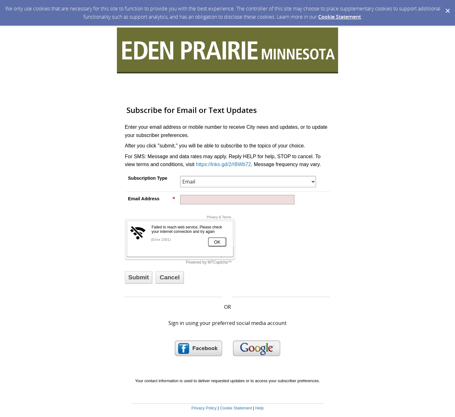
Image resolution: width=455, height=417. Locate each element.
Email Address (151, 198)
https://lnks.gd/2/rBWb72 (223, 164)
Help (259, 408)
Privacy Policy (204, 408)
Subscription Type (147, 178)
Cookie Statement (339, 16)
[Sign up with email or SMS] (138, 277)
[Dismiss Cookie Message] (447, 6)
